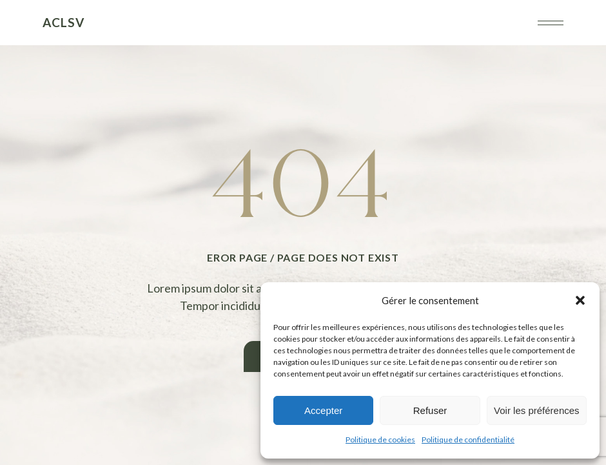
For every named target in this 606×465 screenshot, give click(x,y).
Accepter (323, 410)
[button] (580, 300)
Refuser (430, 410)
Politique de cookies (380, 439)
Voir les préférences (537, 410)
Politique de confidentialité (468, 439)
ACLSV (63, 22)
